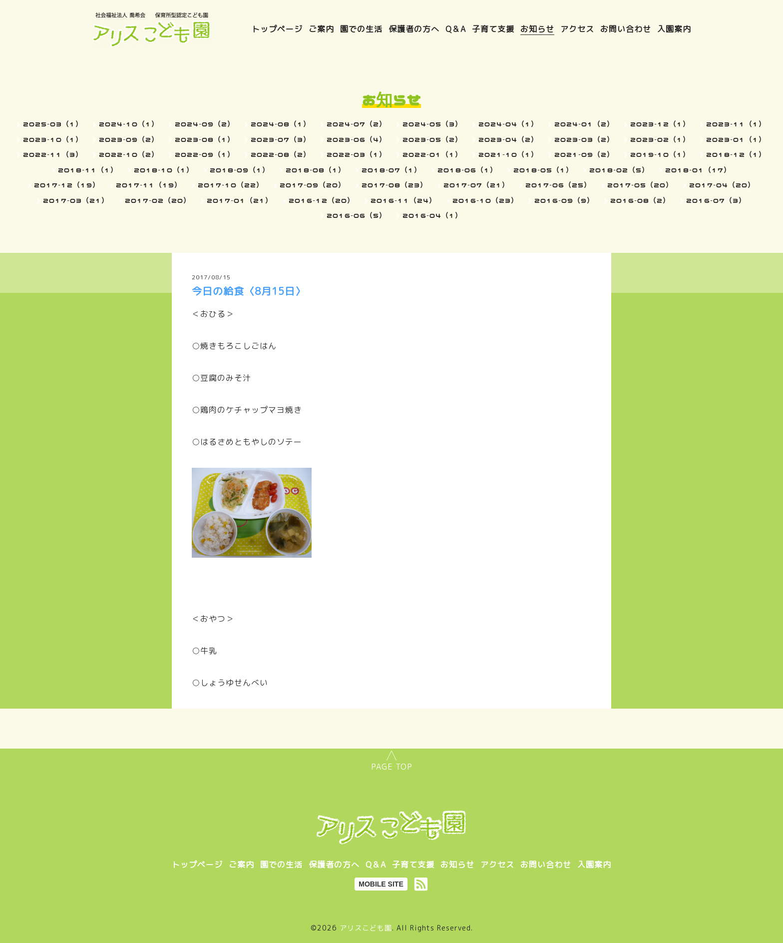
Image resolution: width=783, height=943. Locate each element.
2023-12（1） (660, 123)
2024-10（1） (129, 123)
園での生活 (361, 28)
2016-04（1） (432, 215)
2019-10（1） (660, 154)
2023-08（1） (205, 139)
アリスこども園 (366, 928)
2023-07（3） (281, 139)
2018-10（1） (164, 169)
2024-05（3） (432, 123)
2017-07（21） (476, 184)
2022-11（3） (53, 154)
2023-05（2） (432, 139)
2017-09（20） (313, 184)
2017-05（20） (640, 184)
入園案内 (674, 28)
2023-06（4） (357, 139)
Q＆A (455, 28)
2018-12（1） (736, 154)
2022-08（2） (281, 154)
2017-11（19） (149, 184)
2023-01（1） (736, 139)
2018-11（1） (88, 169)
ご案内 (321, 28)
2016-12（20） (322, 200)
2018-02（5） (619, 169)
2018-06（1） (467, 169)
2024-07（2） (357, 123)
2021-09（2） (584, 154)
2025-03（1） (53, 123)
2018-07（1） (391, 169)
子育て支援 (493, 28)
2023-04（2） (508, 139)
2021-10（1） (508, 154)
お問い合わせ (625, 28)
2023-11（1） (736, 123)
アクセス (577, 28)
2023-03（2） (584, 139)
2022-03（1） (357, 154)
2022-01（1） (432, 154)
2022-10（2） (129, 154)
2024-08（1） (281, 123)
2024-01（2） (584, 123)
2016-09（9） (564, 200)
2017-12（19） (67, 184)
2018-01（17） (698, 169)
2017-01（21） (240, 200)
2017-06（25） (558, 184)
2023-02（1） (660, 139)
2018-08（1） (316, 169)
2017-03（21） (76, 200)
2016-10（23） (485, 200)
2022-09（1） (205, 154)
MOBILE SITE (381, 884)
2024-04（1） (508, 123)
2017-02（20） (158, 200)
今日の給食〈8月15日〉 (249, 291)
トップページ (277, 28)
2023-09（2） (129, 139)
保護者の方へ (414, 28)
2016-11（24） (403, 200)
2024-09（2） (205, 123)
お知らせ (537, 28)
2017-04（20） (722, 184)
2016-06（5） (357, 215)
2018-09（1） (240, 169)
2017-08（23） (394, 184)
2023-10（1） (53, 139)
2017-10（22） (231, 184)
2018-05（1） (543, 169)
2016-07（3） (716, 200)
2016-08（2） (640, 200)
